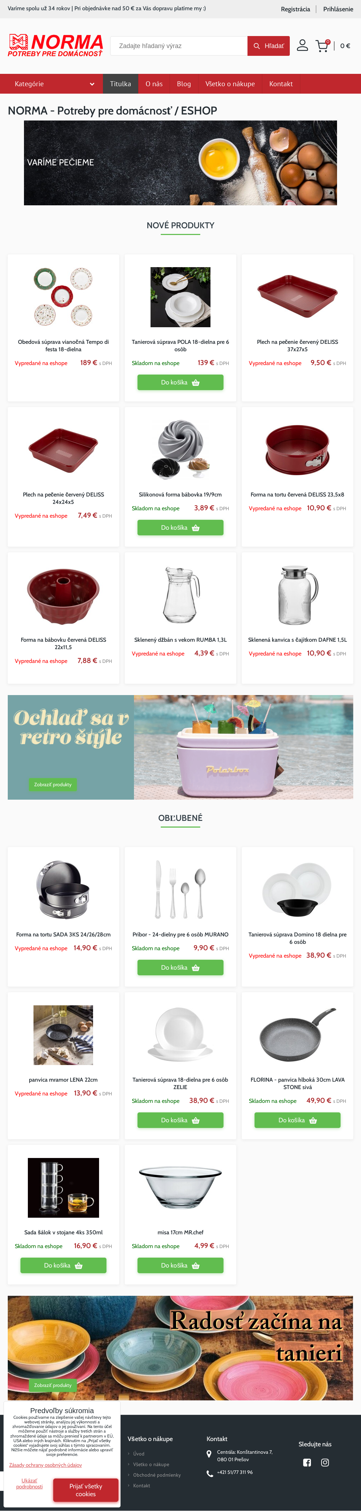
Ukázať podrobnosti (29, 1483)
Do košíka (174, 382)
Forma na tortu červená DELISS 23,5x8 (298, 494)
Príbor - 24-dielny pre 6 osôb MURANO (180, 934)
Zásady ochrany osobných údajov (45, 1465)
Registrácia (295, 9)
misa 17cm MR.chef (180, 1232)
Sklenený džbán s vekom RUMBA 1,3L (180, 639)
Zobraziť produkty (53, 784)
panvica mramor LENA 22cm (63, 1079)
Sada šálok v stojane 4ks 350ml (63, 1232)
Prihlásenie (338, 9)
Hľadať (274, 45)
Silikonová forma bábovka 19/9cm (180, 494)
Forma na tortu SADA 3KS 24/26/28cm (63, 934)
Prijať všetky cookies (86, 1490)
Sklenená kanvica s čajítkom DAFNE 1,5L (297, 639)
